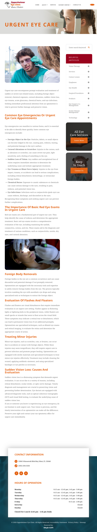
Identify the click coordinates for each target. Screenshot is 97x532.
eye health (73, 88)
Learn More (79, 141)
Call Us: (85, 5)
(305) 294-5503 (24, 466)
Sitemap (83, 522)
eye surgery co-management (75, 105)
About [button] (36, 5)
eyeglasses (73, 83)
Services (44, 5)
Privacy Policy (73, 522)
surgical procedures (76, 94)
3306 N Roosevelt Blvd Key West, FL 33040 (34, 461)
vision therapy (74, 66)
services (72, 72)
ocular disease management (74, 112)
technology (73, 119)
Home (29, 5)
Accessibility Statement (58, 522)
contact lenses (74, 77)
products (72, 99)
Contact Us (68, 5)
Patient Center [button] (56, 5)
